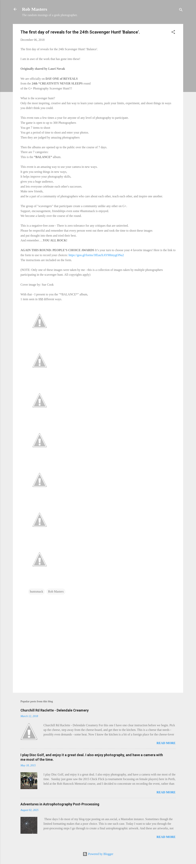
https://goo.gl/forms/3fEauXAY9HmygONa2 (96, 255)
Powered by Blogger (98, 854)
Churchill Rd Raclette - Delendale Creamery (54, 710)
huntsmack (36, 591)
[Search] (181, 10)
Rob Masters (34, 9)
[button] (173, 33)
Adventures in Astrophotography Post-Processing (59, 804)
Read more (166, 743)
